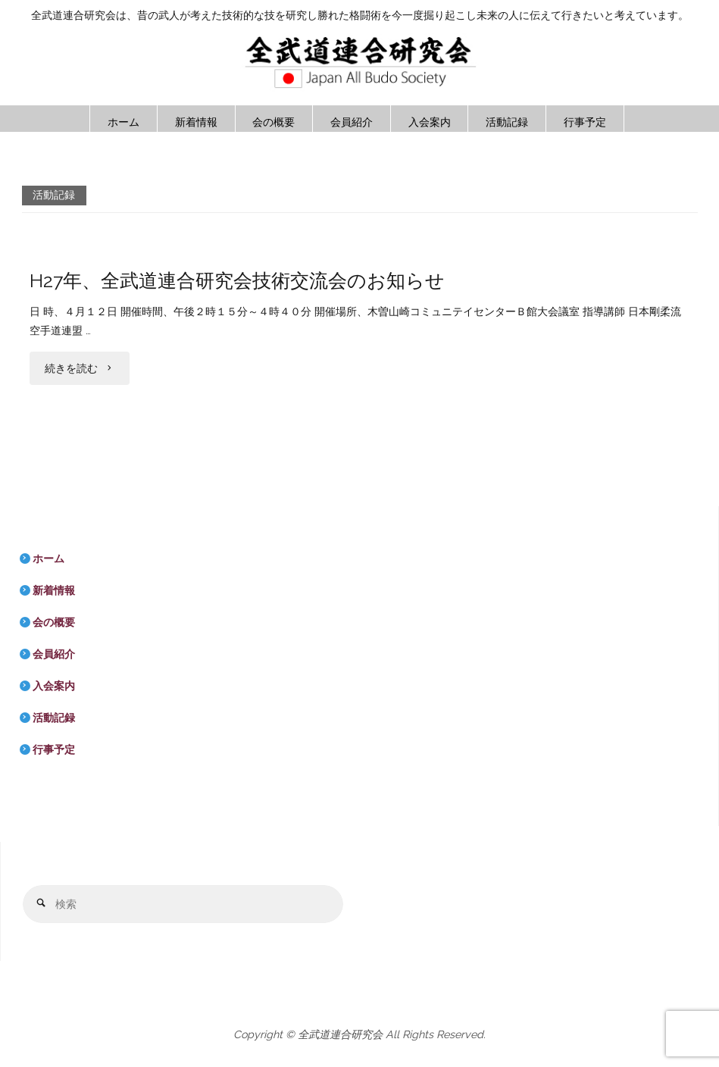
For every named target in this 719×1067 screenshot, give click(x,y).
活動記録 (54, 718)
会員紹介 (54, 654)
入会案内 (54, 686)
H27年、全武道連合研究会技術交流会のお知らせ (237, 281)
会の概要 (54, 622)
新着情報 (54, 590)
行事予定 (54, 749)
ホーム (48, 558)
